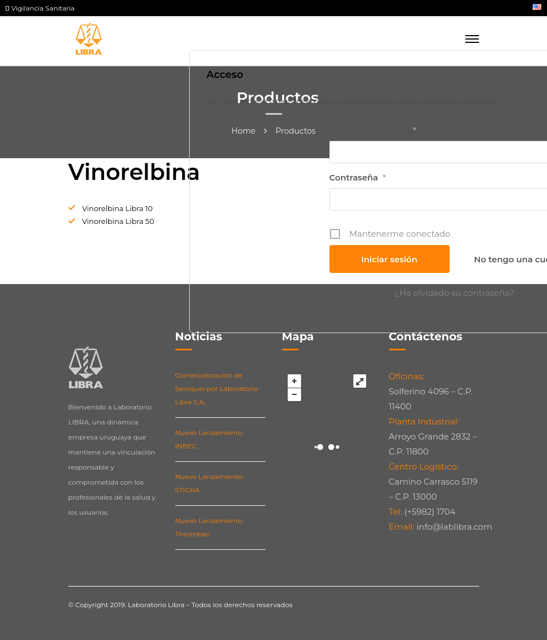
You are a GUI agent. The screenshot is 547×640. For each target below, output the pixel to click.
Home (243, 131)
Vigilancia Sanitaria (40, 8)
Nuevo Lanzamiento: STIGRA (209, 483)
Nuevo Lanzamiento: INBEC (209, 439)
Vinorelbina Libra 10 (117, 208)
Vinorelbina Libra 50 (118, 221)
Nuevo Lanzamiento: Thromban (209, 527)
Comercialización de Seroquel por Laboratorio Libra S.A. (216, 388)
